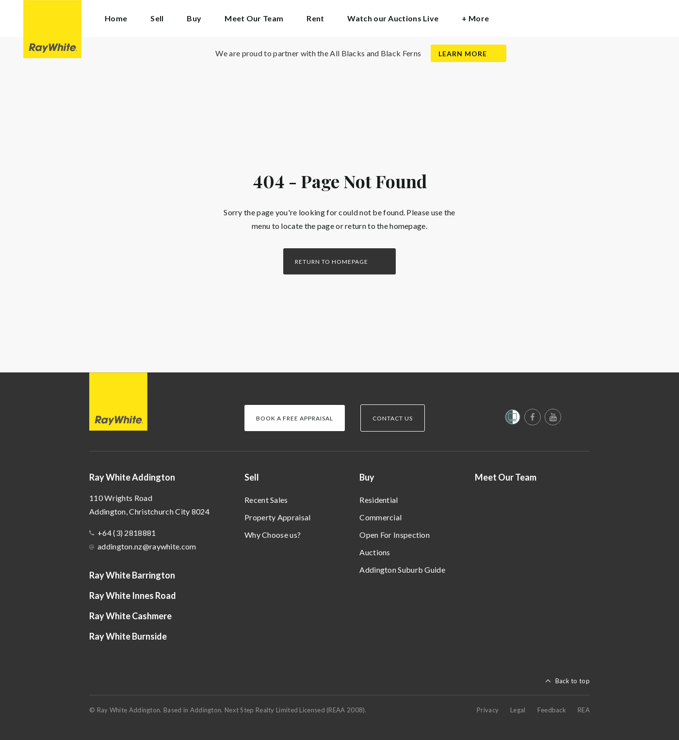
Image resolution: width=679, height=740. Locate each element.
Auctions (374, 552)
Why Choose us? (272, 534)
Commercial (380, 517)
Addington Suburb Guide (402, 569)
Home (116, 18)
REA (584, 710)
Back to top (572, 681)
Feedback (551, 710)
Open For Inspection (394, 534)
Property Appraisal (277, 517)
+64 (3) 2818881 (126, 532)
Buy (366, 477)
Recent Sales (266, 499)
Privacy (488, 710)
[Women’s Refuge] (512, 419)
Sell (251, 477)
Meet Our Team (254, 18)
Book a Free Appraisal (294, 418)
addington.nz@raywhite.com (146, 546)
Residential (378, 499)
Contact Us (392, 418)
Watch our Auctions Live (392, 18)
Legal (518, 710)
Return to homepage (331, 261)
